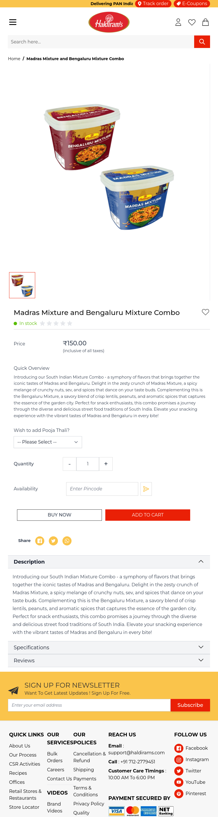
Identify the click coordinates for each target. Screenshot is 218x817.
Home (14, 58)
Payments (84, 779)
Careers (55, 769)
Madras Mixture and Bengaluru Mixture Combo (75, 58)
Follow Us (190, 735)
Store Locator (24, 807)
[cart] (205, 22)
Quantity (24, 464)
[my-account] (178, 22)
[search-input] (101, 41)
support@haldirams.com (136, 752)
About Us (19, 746)
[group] (57, 323)
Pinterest (196, 793)
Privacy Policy (88, 804)
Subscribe (190, 705)
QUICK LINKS (26, 735)
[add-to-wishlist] (205, 311)
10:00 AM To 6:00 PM (131, 777)
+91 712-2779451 (138, 762)
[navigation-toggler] (13, 22)
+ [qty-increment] (106, 464)
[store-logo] (108, 22)
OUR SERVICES (60, 739)
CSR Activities (24, 764)
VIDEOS (57, 793)
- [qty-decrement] (69, 464)
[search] (202, 41)
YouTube (196, 782)
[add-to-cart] (147, 515)
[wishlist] (191, 22)
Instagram (197, 759)
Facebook (197, 748)
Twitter (193, 771)
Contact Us (59, 779)
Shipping (83, 769)
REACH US (122, 735)
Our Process (22, 755)
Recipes (18, 773)
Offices (17, 782)
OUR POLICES (85, 739)
